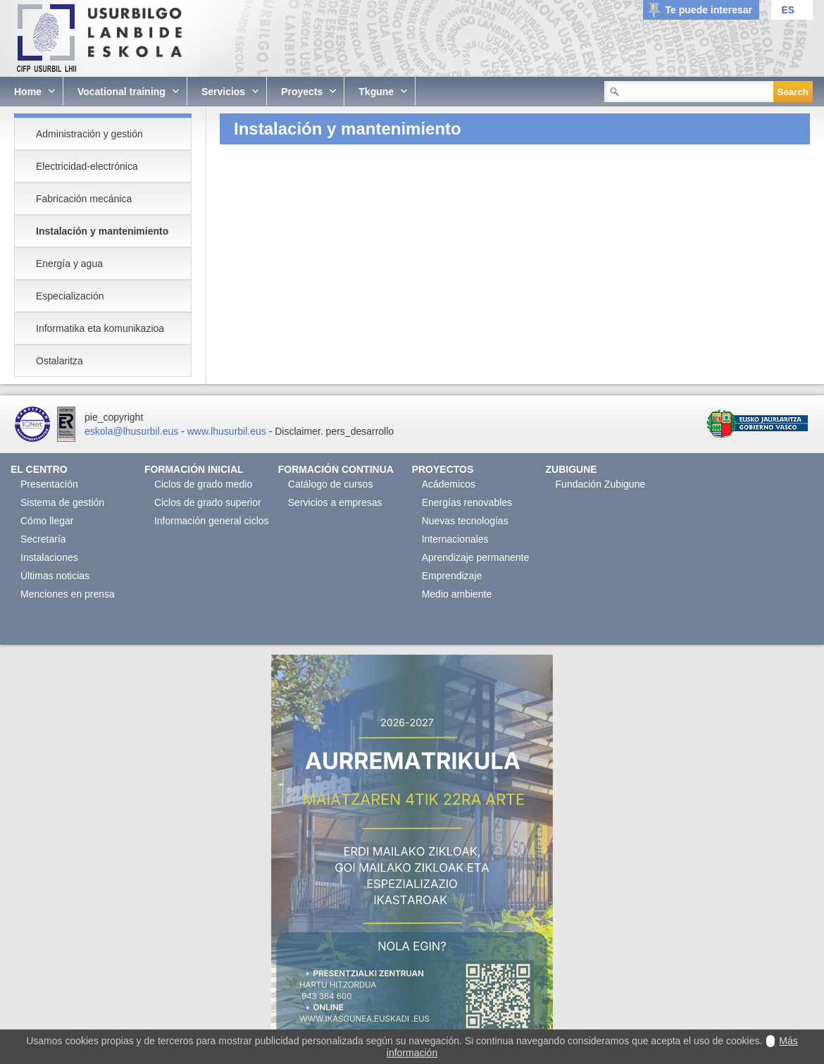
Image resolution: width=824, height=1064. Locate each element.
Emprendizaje (452, 575)
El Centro (39, 469)
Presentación (49, 484)
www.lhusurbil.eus (226, 431)
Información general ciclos (211, 520)
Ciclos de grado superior (207, 502)
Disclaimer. (299, 431)
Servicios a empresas (335, 502)
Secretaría (43, 539)
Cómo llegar (46, 520)
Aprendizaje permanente (476, 557)
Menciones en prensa (67, 594)
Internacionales (455, 539)
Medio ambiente (457, 594)
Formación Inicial (194, 469)
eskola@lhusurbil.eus (131, 431)
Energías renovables (467, 502)
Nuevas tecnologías (465, 520)
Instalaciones (49, 557)
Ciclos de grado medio (203, 484)
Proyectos (443, 469)
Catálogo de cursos (330, 484)
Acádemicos (448, 484)
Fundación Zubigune (601, 484)
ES (787, 10)
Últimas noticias (54, 575)
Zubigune (571, 469)
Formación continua (336, 469)
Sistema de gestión (62, 502)
